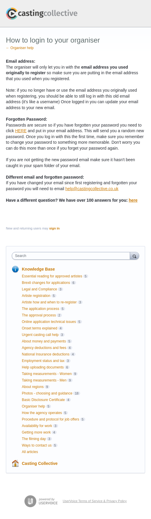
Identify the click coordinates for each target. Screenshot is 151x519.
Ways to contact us (37, 445)
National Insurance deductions (45, 354)
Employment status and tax (43, 361)
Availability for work (37, 426)
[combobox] (72, 256)
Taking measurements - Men (44, 380)
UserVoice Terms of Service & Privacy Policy (95, 501)
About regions (33, 387)
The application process (40, 309)
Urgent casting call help (40, 335)
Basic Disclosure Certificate (43, 400)
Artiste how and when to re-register (49, 302)
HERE (21, 130)
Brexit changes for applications (46, 283)
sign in (54, 228)
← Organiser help (20, 48)
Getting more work (36, 432)
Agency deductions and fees (44, 348)
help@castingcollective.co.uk (92, 188)
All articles (30, 452)
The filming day (34, 439)
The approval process (39, 315)
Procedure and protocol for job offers (50, 419)
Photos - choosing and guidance (47, 393)
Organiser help (33, 406)
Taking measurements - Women (47, 374)
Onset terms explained (39, 328)
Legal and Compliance (39, 289)
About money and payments (44, 341)
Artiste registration (36, 296)
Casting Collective (40, 463)
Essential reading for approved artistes (52, 276)
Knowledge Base (38, 269)
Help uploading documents (43, 367)
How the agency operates (42, 413)
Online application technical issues (49, 322)
